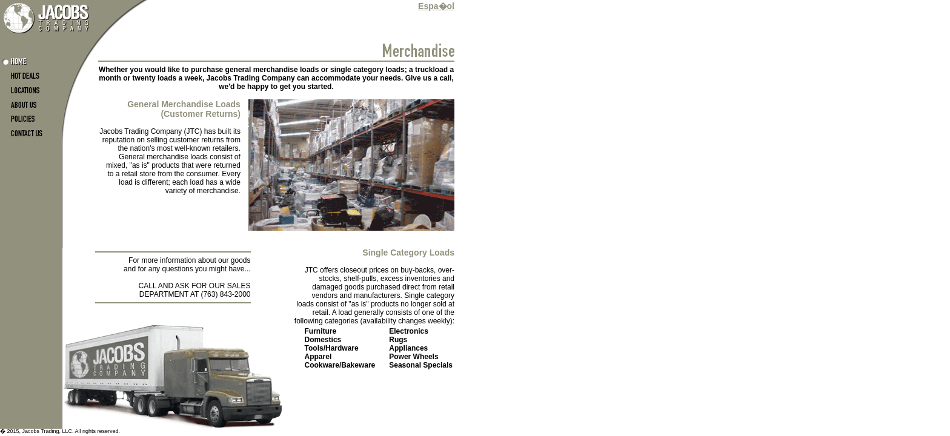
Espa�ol (436, 6)
